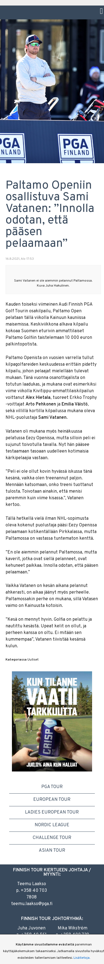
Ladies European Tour (52, 812)
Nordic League (52, 825)
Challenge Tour (52, 838)
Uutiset (33, 660)
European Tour (51, 799)
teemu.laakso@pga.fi (31, 904)
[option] (52, 721)
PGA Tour (52, 787)
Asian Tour (52, 850)
